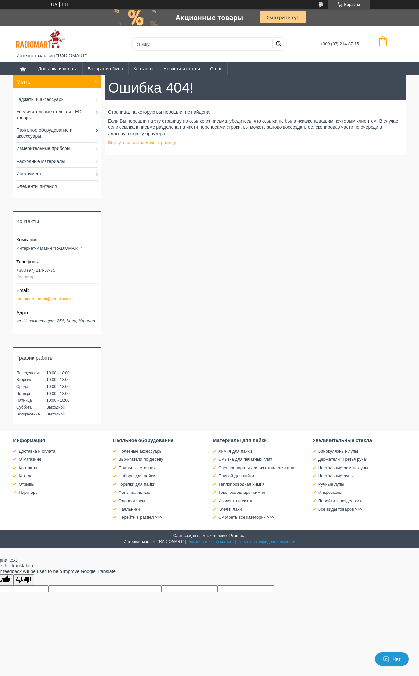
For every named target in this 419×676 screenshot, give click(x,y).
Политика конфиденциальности (266, 541)
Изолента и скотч (235, 500)
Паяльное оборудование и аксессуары (44, 133)
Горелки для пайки (136, 484)
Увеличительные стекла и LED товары (48, 114)
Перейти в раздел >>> (140, 517)
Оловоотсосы (131, 500)
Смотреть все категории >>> (246, 517)
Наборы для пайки (136, 475)
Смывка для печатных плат (245, 459)
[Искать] (278, 43)
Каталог (26, 475)
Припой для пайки (236, 475)
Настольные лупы (336, 475)
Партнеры (28, 492)
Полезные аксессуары (140, 451)
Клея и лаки (230, 509)
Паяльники (129, 509)
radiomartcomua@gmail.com (43, 298)
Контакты (143, 68)
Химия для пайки (235, 451)
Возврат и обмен (105, 68)
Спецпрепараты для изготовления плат (257, 467)
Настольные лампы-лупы (343, 467)
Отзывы (26, 484)
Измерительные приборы (43, 148)
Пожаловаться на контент (210, 541)
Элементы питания (36, 186)
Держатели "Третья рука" (343, 459)
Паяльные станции (137, 467)
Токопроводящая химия (241, 492)
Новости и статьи (181, 68)
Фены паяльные (134, 492)
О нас (216, 68)
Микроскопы (330, 492)
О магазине (30, 459)
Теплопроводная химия (241, 484)
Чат (392, 659)
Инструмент (29, 173)
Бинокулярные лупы (338, 451)
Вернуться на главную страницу (142, 142)
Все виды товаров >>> (340, 509)
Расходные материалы (40, 161)
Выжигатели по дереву (140, 459)
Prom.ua (237, 535)
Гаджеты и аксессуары (40, 99)
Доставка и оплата (58, 68)
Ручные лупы (331, 484)
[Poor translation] (23, 579)
